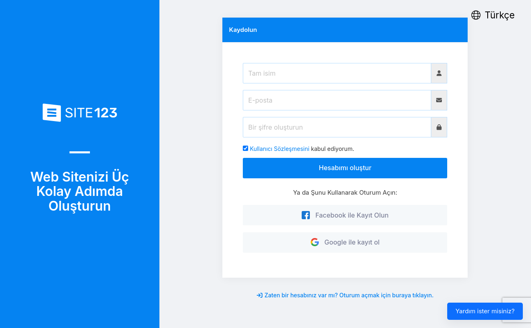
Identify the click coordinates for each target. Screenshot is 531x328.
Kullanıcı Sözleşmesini (279, 148)
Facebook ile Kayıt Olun (345, 215)
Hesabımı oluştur (345, 168)
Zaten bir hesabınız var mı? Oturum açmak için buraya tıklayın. (345, 295)
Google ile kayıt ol (345, 242)
